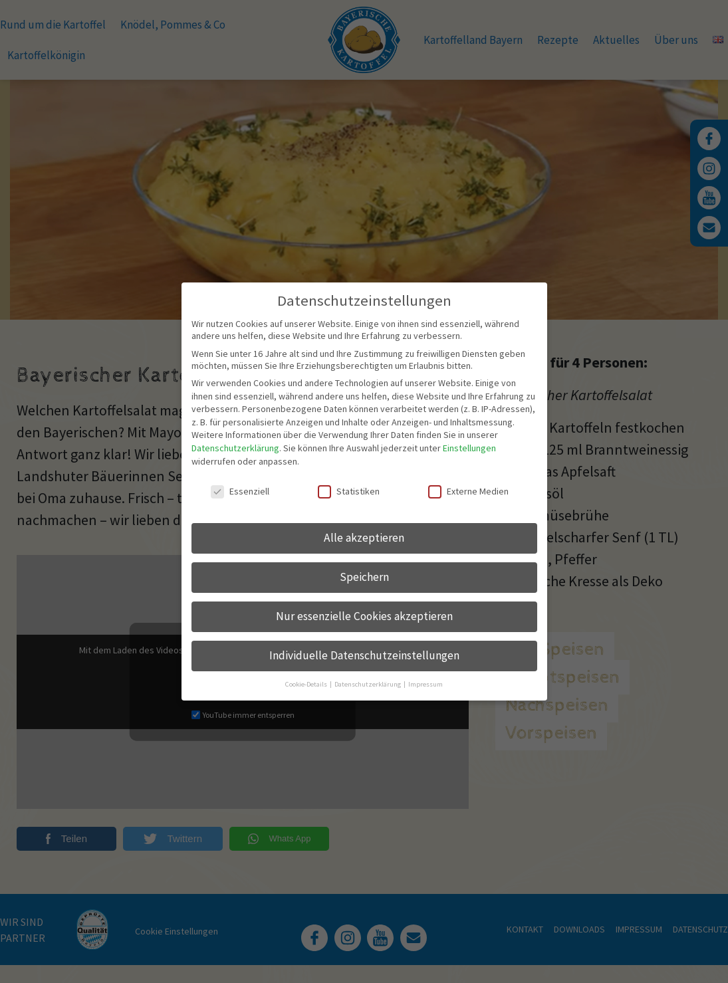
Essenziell (240, 479)
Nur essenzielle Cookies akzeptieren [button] (364, 604)
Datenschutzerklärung (235, 436)
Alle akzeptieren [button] (364, 525)
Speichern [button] (364, 565)
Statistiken (349, 479)
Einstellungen (469, 436)
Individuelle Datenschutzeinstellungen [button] (364, 643)
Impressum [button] (425, 672)
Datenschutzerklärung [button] (368, 672)
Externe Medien (468, 479)
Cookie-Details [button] (306, 672)
